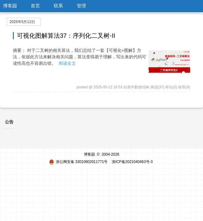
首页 (35, 5)
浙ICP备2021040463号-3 (132, 162)
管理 (81, 5)
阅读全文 (67, 63)
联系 (58, 5)
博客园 (10, 5)
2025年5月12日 (22, 22)
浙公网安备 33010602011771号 (78, 162)
